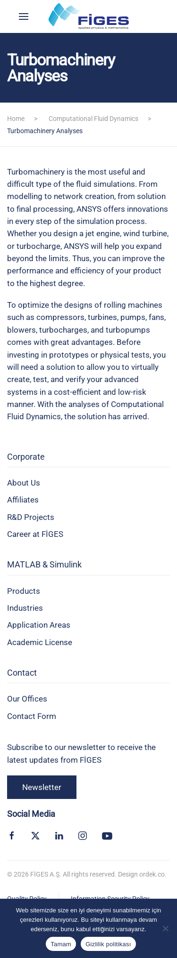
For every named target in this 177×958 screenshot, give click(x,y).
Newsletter (41, 787)
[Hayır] (165, 928)
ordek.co (152, 874)
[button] (23, 16)
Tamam (61, 944)
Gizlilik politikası (108, 944)
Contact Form (31, 716)
